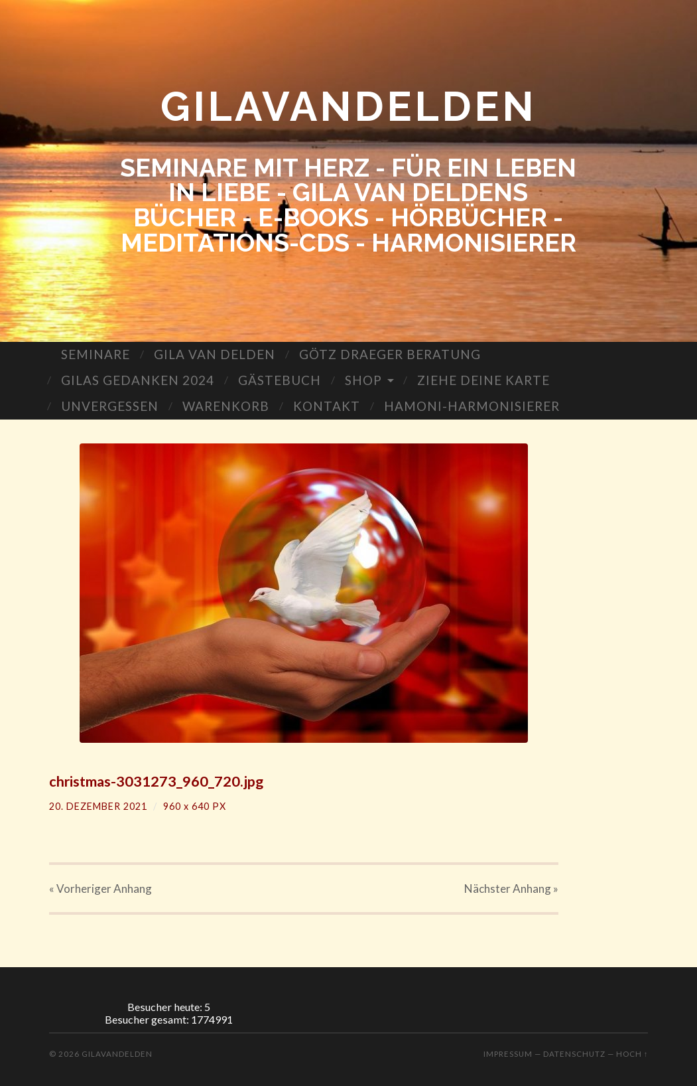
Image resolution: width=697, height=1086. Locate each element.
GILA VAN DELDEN (214, 354)
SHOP (363, 380)
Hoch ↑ (632, 1053)
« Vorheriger (100, 888)
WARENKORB (225, 406)
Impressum (508, 1053)
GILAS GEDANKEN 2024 (137, 380)
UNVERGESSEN (109, 406)
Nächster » (511, 888)
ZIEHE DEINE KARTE (483, 380)
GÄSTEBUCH (279, 380)
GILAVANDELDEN (348, 106)
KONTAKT (326, 406)
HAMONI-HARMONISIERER (472, 406)
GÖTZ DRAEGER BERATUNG (390, 354)
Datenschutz (574, 1053)
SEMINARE (95, 354)
